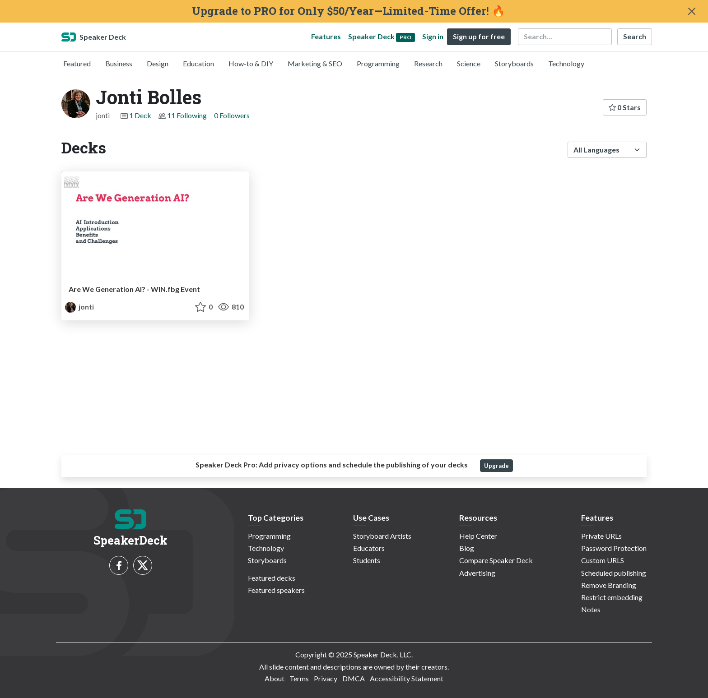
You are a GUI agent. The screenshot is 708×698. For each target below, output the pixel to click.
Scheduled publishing (613, 573)
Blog (466, 548)
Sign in (432, 36)
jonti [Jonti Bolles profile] (79, 306)
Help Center (478, 536)
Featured (77, 63)
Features (326, 36)
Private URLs (601, 536)
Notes (591, 609)
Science (468, 63)
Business (118, 63)
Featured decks (271, 577)
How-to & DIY (250, 63)
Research (428, 63)
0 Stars (625, 107)
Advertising (477, 573)
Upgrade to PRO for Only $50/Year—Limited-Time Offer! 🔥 (348, 11)
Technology (566, 63)
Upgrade (496, 465)
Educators (369, 548)
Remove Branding (608, 585)
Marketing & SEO (315, 63)
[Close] (691, 11)
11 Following (187, 115)
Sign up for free (479, 36)
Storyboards (514, 63)
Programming (378, 63)
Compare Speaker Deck (496, 560)
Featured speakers (276, 590)
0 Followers (232, 115)
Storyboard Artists (382, 536)
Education (198, 63)
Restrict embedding (612, 597)
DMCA (353, 678)
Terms (299, 678)
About (274, 678)
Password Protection (614, 548)
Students (366, 560)
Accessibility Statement (406, 678)
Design (157, 63)
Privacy (325, 678)
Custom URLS (602, 560)
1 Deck (140, 115)
